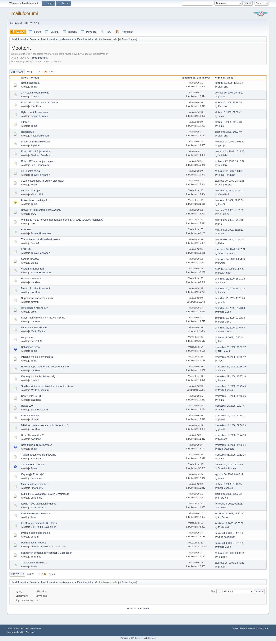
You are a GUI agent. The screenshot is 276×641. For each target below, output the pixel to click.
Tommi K (36, 556)
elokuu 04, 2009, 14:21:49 (228, 132)
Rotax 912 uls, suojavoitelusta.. (38, 161)
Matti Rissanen (39, 409)
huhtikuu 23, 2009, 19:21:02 (229, 210)
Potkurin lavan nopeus (33, 542)
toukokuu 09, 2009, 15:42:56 (229, 180)
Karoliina (36, 106)
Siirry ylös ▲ (263, 628)
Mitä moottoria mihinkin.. (35, 484)
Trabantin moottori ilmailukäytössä (40, 239)
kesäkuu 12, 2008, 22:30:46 (229, 513)
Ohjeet (235, 628)
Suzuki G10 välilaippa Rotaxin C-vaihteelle (45, 493)
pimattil (35, 301)
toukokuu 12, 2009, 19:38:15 (229, 171)
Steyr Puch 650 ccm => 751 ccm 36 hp (43, 317)
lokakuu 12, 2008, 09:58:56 (229, 464)
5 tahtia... (26, 122)
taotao (34, 262)
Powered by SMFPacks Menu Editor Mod (138, 638)
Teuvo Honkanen (40, 174)
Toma (124, 39)
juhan (221, 478)
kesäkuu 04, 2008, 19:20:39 (229, 543)
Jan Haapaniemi (40, 165)
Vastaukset (188, 77)
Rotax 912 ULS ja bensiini (35, 151)
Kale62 (221, 204)
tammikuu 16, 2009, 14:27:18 (230, 288)
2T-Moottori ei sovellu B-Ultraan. (39, 523)
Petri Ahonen (224, 272)
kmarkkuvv (37, 487)
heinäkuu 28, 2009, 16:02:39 (229, 141)
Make (221, 233)
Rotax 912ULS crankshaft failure (39, 102)
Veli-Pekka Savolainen (43, 526)
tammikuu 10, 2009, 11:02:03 (230, 298)
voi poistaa (27, 337)
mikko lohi (223, 497)
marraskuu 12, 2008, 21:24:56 (230, 435)
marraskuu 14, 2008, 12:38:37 (230, 415)
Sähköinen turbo (30, 347)
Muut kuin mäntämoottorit (35, 288)
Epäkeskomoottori (31, 278)
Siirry (212, 591)
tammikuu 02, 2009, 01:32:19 (230, 318)
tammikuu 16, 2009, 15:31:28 (230, 278)
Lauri (220, 341)
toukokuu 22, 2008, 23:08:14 (229, 553)
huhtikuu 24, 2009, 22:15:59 (229, 200)
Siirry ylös (17, 574)
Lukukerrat (203, 77)
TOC (33, 213)
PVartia (221, 263)
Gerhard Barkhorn (41, 155)
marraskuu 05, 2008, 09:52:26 (230, 454)
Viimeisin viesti (226, 77)
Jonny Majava (225, 184)
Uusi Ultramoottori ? (32, 435)
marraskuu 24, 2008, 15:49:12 (230, 357)
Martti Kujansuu (40, 390)
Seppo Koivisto (39, 116)
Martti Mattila (224, 312)
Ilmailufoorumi (23, 13)
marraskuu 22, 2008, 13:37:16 (230, 376)
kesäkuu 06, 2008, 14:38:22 (229, 533)
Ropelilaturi (27, 131)
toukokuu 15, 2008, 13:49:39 (229, 563)
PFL (33, 223)
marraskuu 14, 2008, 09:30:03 (230, 425)
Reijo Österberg (226, 448)
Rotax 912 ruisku (30, 82)
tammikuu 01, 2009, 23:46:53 (230, 327)
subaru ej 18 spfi (30, 190)
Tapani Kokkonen (227, 468)
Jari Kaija (223, 86)
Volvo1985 (37, 194)
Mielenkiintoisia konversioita (37, 356)
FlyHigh (35, 145)
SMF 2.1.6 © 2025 (15, 628)
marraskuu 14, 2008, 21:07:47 (230, 405)
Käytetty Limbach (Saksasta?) (38, 376)
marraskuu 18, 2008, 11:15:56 (230, 396)
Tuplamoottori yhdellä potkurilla (38, 454)
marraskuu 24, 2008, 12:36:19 (230, 366)
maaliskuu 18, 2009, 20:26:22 (230, 249)
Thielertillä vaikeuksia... (34, 562)
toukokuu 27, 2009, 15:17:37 (229, 161)
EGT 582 (26, 249)
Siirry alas (17, 72)
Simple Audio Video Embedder (21, 632)
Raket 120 (27, 405)
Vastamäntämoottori (32, 268)
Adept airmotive (30, 415)
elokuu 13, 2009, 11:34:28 (228, 122)
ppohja (221, 145)
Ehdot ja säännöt (247, 628)
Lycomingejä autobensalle (36, 532)
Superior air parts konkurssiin (37, 298)
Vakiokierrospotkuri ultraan (36, 513)
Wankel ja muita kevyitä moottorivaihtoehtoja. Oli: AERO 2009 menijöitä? (62, 219)
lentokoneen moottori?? (34, 307)
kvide (34, 184)
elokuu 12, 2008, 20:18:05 (228, 484)
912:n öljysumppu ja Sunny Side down (42, 180)
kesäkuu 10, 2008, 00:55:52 (229, 523)
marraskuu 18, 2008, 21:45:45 (230, 386)
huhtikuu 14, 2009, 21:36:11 (229, 229)
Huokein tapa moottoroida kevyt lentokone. (45, 366)
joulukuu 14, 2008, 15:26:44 (229, 337)
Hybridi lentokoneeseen (34, 112)
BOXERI (26, 229)
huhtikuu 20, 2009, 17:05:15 (229, 220)
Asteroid (222, 507)
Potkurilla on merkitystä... (35, 200)
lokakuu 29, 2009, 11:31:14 (229, 83)
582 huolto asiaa (30, 171)
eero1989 (36, 341)
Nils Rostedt (224, 351)
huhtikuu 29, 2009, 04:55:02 (229, 190)
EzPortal (144, 608)
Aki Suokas (223, 214)
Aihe (24, 77)
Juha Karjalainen (226, 537)
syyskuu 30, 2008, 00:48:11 (229, 474)
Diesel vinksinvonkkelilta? (35, 141)
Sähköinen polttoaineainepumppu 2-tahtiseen (46, 552)
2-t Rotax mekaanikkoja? (35, 92)
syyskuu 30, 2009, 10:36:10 (229, 92)
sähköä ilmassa (30, 258)
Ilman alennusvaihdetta (34, 327)
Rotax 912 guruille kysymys (36, 444)
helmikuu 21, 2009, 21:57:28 (229, 269)
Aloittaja (34, 77)
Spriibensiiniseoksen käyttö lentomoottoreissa (47, 386)
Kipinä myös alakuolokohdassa (38, 503)
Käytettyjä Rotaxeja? (32, 474)
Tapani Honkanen (41, 233)
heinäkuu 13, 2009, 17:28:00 (229, 151)
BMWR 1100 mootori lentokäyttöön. (41, 209)
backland (36, 282)
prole (34, 311)
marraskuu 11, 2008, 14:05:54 (230, 445)
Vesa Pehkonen (40, 135)
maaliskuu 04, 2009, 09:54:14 (230, 259)
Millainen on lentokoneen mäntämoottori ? (44, 425)
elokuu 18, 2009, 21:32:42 (228, 112)
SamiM (35, 243)
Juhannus (36, 478)
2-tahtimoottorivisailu (32, 464)
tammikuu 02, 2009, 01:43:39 (230, 308)
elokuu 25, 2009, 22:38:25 (228, 102)
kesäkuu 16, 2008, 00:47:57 (229, 503)
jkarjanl (132, 39)
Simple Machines (33, 628)
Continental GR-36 (31, 396)
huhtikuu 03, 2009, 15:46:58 (229, 239)
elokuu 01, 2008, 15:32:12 (228, 494)
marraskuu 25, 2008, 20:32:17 (230, 347)
